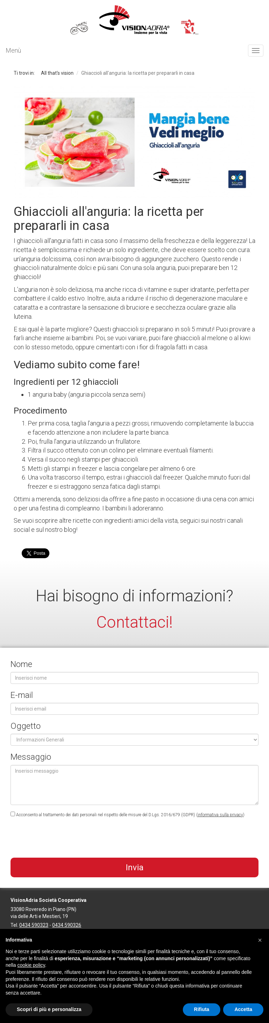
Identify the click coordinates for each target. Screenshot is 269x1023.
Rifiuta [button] (201, 1009)
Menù (13, 50)
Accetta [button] (243, 1009)
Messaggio (31, 757)
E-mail (22, 695)
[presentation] (64, 838)
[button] (259, 940)
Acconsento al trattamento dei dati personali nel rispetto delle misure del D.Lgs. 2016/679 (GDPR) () (127, 814)
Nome (21, 664)
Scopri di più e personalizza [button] (49, 1009)
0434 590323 (33, 925)
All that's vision (57, 73)
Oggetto (26, 726)
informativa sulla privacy (220, 814)
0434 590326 (66, 925)
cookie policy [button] (31, 965)
